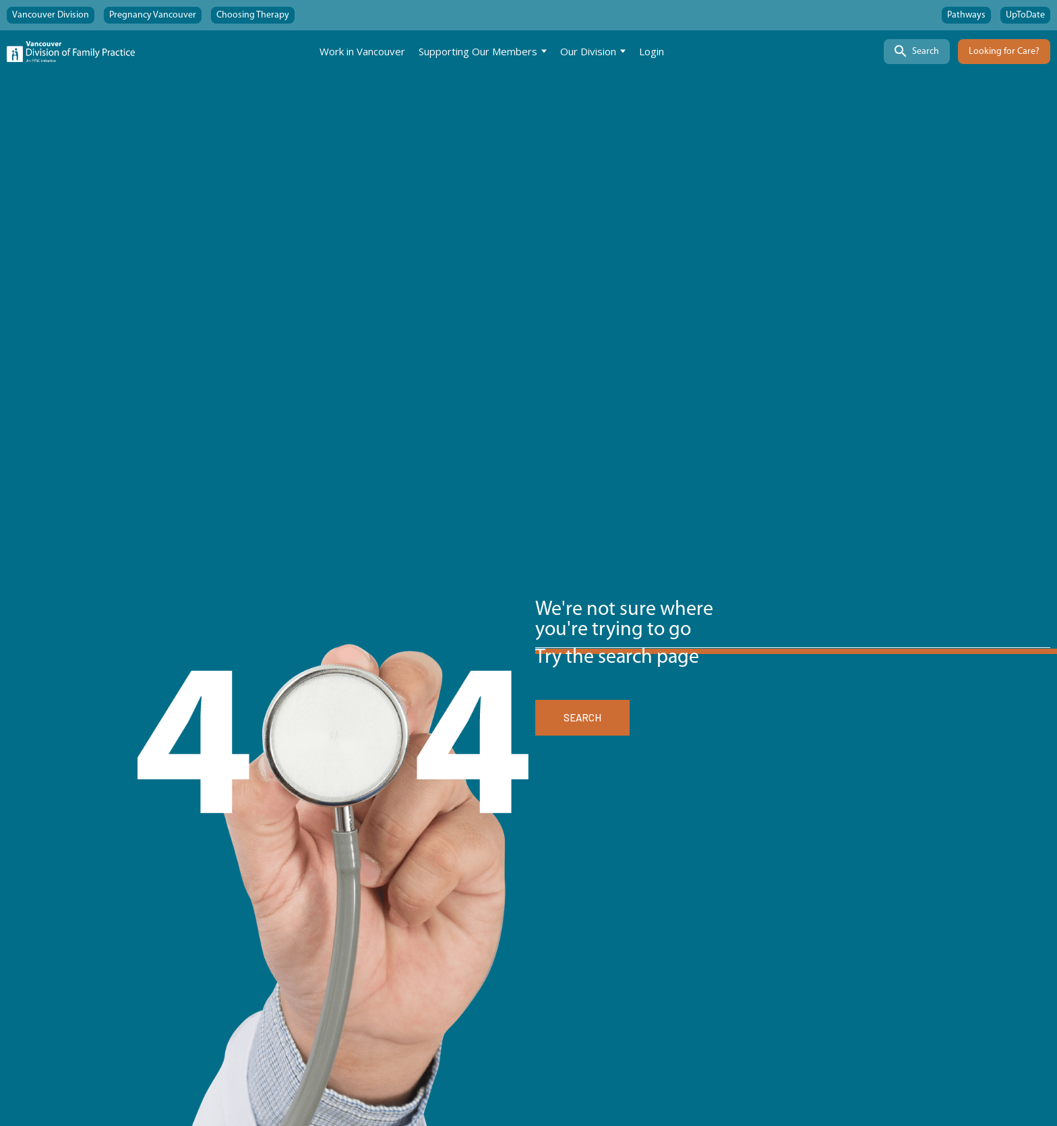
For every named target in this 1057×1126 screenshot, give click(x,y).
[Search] (917, 51)
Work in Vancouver (362, 51)
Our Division (588, 51)
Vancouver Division (50, 15)
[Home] (71, 51)
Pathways (966, 15)
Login (651, 51)
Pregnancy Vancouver (152, 15)
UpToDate (1025, 15)
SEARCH (582, 717)
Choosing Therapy (252, 15)
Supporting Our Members (478, 51)
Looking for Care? (1004, 52)
